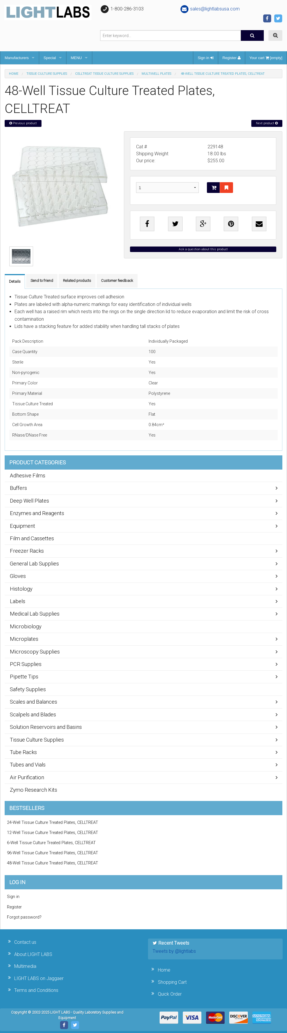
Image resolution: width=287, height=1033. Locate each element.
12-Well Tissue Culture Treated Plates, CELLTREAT (52, 832)
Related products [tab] (77, 280)
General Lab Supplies (34, 564)
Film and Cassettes (32, 538)
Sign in (205, 58)
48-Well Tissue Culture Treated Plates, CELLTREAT (52, 863)
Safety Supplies (28, 689)
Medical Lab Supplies (34, 614)
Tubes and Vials (28, 765)
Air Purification (27, 777)
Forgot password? (24, 917)
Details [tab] (15, 281)
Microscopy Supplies (35, 652)
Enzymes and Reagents (37, 513)
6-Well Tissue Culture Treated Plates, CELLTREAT (51, 842)
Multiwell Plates (156, 74)
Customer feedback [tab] (117, 280)
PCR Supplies (25, 664)
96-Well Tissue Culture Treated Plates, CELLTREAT (52, 853)
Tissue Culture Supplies (46, 74)
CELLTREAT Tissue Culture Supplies (104, 74)
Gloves (18, 576)
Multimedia (25, 966)
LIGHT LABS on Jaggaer (39, 978)
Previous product (23, 123)
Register (232, 58)
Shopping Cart (172, 982)
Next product (267, 123)
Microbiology (25, 626)
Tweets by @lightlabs (174, 951)
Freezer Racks (27, 551)
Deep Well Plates (29, 501)
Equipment (22, 526)
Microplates (24, 639)
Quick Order (170, 994)
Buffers (18, 488)
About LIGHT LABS (33, 954)
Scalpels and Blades (33, 714)
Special (50, 58)
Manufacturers (17, 58)
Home (13, 74)
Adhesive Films (27, 475)
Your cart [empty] (266, 58)
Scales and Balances (33, 702)
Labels (17, 601)
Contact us (25, 942)
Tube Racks (23, 752)
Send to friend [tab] (41, 280)
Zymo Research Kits (33, 790)
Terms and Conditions (36, 990)
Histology (21, 589)
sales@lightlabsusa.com (210, 9)
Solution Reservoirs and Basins (46, 727)
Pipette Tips (24, 677)
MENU (76, 58)
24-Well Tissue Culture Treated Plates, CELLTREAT (52, 822)
